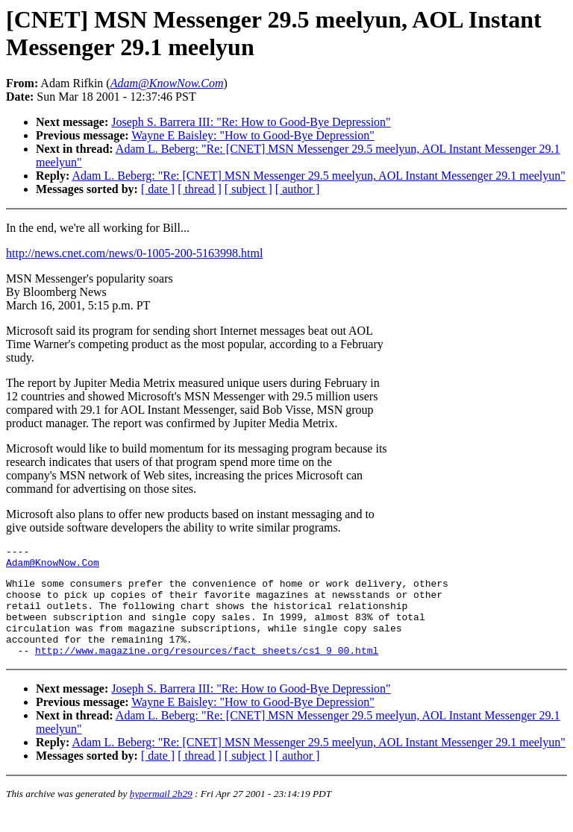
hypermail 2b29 (161, 813)
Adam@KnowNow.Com (52, 566)
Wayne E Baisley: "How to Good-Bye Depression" (253, 135)
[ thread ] (200, 189)
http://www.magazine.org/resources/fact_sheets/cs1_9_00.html (206, 670)
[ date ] (158, 189)
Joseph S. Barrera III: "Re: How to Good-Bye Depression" (250, 122)
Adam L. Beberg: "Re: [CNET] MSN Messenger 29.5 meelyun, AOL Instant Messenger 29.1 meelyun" (318, 175)
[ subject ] (248, 189)
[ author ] (297, 189)
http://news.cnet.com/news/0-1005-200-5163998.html (134, 253)
